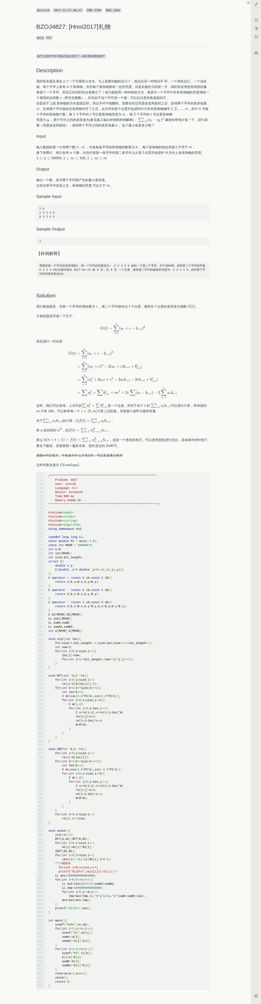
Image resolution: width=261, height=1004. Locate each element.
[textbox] (67, 87)
